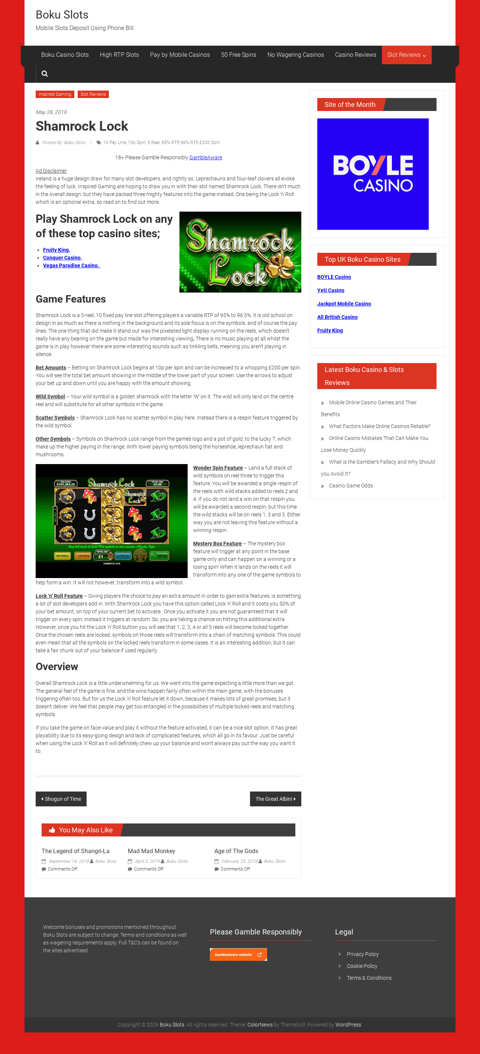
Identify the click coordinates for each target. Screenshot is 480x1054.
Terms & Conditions (369, 978)
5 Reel (153, 142)
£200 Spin (210, 142)
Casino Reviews (355, 54)
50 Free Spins (238, 54)
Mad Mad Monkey (151, 851)
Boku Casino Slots (65, 54)
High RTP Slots (119, 54)
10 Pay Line (114, 142)
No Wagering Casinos (295, 54)
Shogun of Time (63, 799)
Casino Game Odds (351, 486)
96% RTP (189, 142)
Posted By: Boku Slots (63, 142)
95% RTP (170, 142)
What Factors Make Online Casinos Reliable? (380, 426)
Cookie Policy (362, 966)
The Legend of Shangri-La (76, 851)
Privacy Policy (363, 954)
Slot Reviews (404, 54)
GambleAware (205, 157)
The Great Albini (274, 799)
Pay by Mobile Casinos (180, 54)
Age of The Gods (236, 851)
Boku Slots (62, 14)
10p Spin (137, 142)
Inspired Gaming (55, 94)
